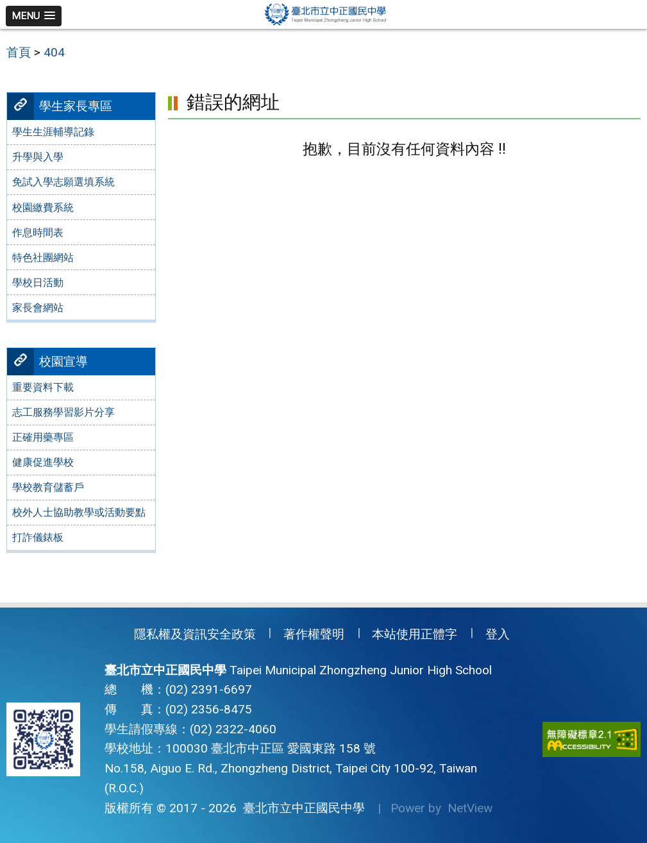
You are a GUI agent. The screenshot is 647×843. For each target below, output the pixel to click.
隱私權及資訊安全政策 (195, 634)
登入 (497, 634)
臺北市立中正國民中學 (301, 808)
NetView (470, 808)
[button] (34, 16)
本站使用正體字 (414, 634)
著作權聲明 (313, 634)
